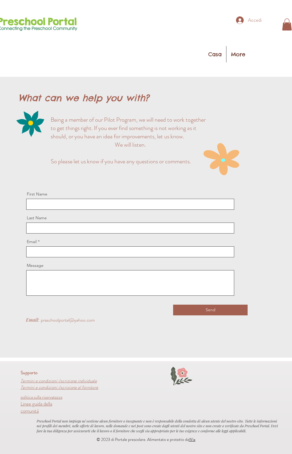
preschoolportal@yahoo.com (68, 320)
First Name (37, 194)
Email (32, 241)
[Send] (210, 310)
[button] (287, 24)
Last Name (37, 218)
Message (35, 265)
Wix (192, 439)
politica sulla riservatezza (41, 397)
